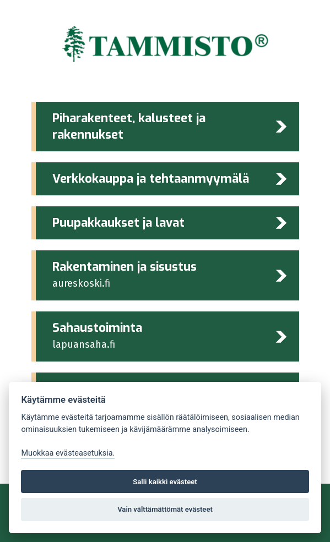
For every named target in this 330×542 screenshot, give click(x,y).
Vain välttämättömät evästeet (165, 509)
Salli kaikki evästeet (165, 482)
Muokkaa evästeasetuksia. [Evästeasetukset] (68, 453)
